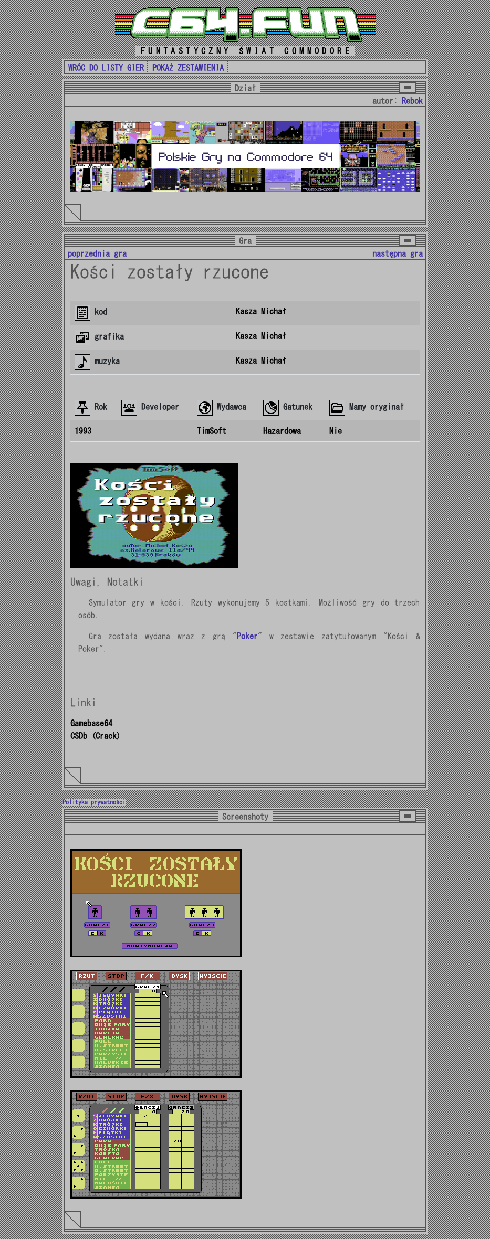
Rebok (412, 101)
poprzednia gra (97, 253)
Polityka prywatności (94, 802)
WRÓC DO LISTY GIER (106, 67)
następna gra (397, 253)
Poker (247, 636)
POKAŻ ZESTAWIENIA (188, 67)
